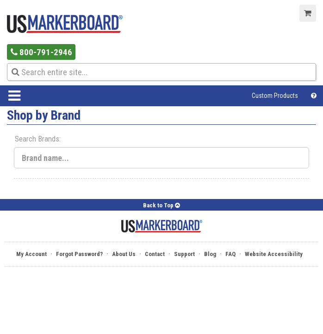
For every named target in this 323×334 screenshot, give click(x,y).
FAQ (230, 253)
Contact (155, 253)
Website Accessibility (274, 253)
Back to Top (161, 205)
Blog (210, 253)
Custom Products (275, 95)
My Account (31, 253)
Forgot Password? (79, 253)
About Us (124, 253)
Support (184, 253)
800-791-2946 (41, 52)
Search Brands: (38, 138)
